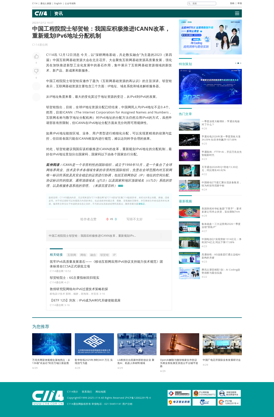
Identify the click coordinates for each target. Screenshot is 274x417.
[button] (235, 63)
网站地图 (101, 391)
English (58, 3)
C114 (34, 3)
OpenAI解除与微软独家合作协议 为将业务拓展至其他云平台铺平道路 (179, 363)
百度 (104, 185)
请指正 (141, 203)
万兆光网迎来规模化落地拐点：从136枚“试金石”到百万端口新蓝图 (51, 361)
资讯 (58, 13)
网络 (105, 55)
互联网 (64, 60)
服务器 (154, 86)
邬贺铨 (74, 81)
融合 (136, 55)
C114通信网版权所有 (79, 403)
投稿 (232, 3)
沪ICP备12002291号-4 (138, 397)
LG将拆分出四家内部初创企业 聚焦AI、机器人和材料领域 (135, 361)
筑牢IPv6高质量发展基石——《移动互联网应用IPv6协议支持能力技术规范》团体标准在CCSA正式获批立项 (106, 263)
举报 (239, 3)
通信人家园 (45, 3)
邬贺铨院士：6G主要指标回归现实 (74, 277)
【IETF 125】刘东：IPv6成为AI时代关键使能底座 (85, 300)
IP (109, 86)
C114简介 (72, 391)
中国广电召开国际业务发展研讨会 (222, 359)
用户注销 (127, 403)
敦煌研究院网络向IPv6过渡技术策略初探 (79, 289)
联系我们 (87, 391)
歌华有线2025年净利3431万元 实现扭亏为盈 (94, 361)
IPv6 (143, 96)
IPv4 (133, 96)
